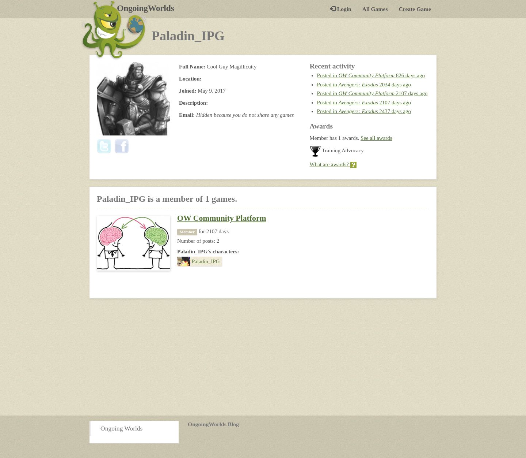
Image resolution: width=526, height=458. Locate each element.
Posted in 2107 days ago (372, 93)
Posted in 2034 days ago (364, 84)
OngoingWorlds (148, 8)
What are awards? (333, 164)
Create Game (415, 9)
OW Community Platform (221, 218)
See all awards (376, 138)
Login (340, 9)
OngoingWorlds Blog (213, 424)
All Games (375, 9)
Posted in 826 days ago (371, 75)
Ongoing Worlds (121, 428)
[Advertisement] (263, 357)
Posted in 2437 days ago (364, 111)
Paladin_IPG (198, 261)
